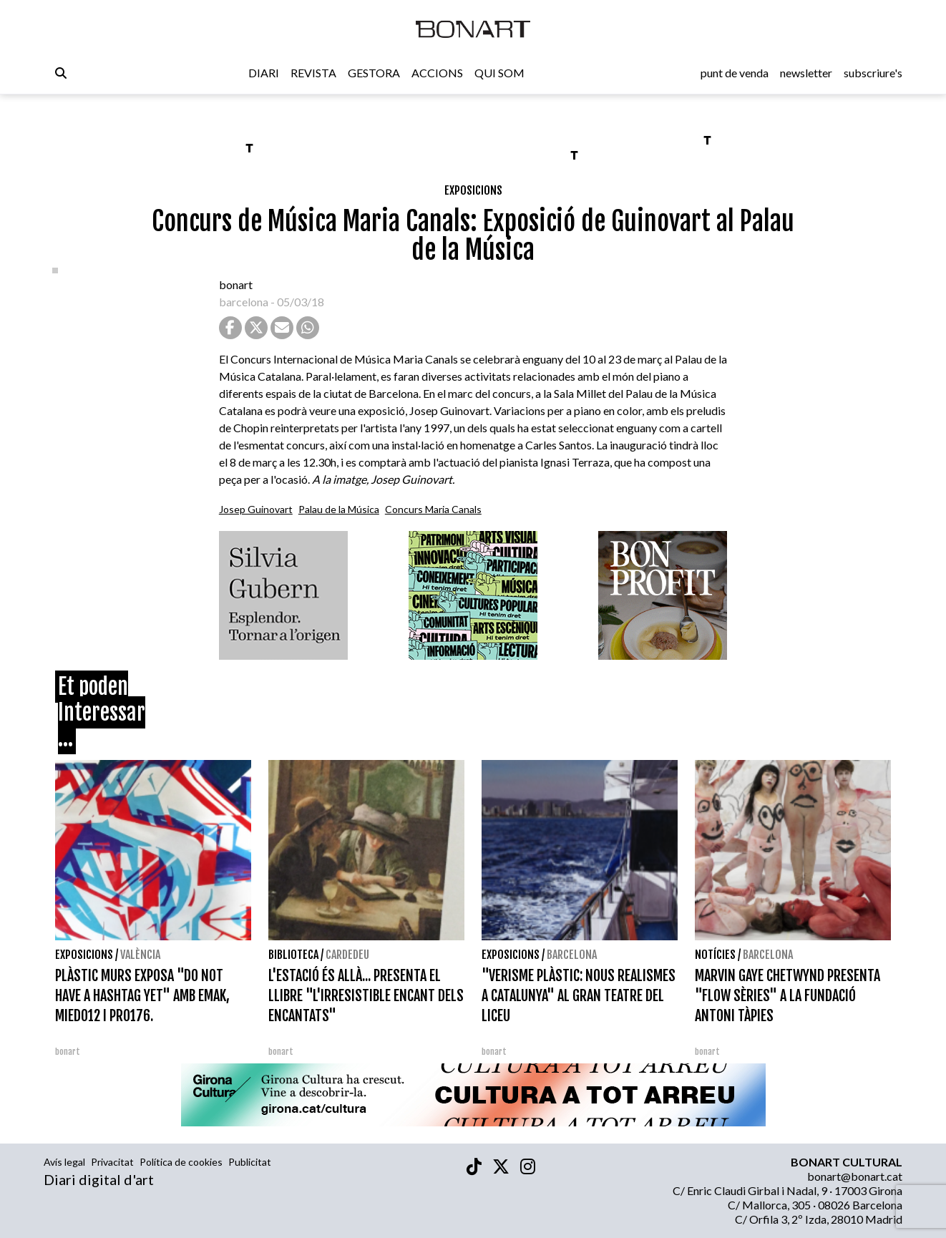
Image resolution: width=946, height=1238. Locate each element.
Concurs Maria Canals (433, 509)
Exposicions (473, 190)
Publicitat (249, 1162)
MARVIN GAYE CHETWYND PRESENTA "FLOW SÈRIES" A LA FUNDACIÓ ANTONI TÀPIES (787, 996)
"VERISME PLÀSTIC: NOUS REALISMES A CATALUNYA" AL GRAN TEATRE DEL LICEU (579, 996)
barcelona (243, 301)
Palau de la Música (338, 509)
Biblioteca (293, 954)
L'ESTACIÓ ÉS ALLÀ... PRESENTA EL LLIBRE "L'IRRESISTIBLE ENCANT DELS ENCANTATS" (366, 996)
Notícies (715, 954)
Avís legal (64, 1162)
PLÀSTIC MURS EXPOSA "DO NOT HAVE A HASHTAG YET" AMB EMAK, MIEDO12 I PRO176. (142, 996)
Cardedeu (347, 954)
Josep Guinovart (256, 509)
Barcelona (572, 954)
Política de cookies (181, 1162)
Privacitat (112, 1162)
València (140, 954)
